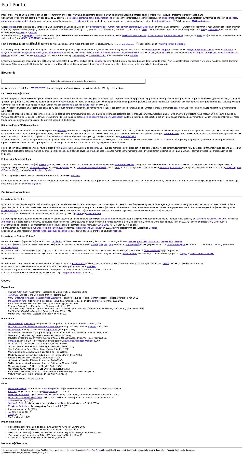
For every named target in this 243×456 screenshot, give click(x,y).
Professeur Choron (39, 167)
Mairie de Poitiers (97, 55)
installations (106, 18)
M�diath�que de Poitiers (201, 49)
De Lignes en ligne (17, 301)
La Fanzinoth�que (124, 164)
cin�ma (80, 21)
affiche (94, 244)
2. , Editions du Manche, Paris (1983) (24, 453)
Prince (166, 263)
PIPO (117, 167)
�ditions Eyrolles (33, 52)
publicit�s (142, 241)
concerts (94, 148)
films (91, 18)
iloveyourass (49, 391)
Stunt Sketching (65, 148)
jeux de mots (168, 18)
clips (97, 18)
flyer (101, 244)
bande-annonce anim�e (202, 253)
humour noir (113, 27)
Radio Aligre (40, 55)
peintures (83, 18)
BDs (171, 241)
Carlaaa (12, 341)
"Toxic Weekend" (152, 250)
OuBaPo (33, 32)
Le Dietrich (15, 52)
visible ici (117, 231)
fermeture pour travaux (170, 167)
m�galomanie (147, 27)
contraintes (213, 29)
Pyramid (160, 52)
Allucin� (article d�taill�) (172, 44)
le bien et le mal (155, 35)
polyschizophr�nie (130, 27)
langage (98, 61)
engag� (28, 35)
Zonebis (153, 228)
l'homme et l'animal (173, 35)
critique (19, 21)
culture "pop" (89, 104)
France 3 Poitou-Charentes (106, 52)
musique (151, 49)
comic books (68, 104)
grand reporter (8, 21)
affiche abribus (130, 253)
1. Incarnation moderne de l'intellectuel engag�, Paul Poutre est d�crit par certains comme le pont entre (44, 450)
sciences (233, 18)
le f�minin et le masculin (134, 35)
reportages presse (73, 272)
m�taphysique (99, 27)
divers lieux (97, 301)
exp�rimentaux (9, 210)
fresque (178, 241)
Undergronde (14, 329)
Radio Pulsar (78, 263)
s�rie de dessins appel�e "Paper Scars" (102, 117)
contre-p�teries (33, 183)
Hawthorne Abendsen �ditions (78, 341)
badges (164, 241)
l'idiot (199, 35)
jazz (176, 108)
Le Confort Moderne (53, 52)
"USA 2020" (22, 292)
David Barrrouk (93, 213)
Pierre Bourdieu (171, 133)
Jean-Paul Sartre (94, 450)
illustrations (154, 241)
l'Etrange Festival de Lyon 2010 (48, 228)
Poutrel (99, 64)
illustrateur (31, 21)
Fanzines (75, 175)
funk (183, 108)
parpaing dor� (132, 244)
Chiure (11, 400)
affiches (132, 241)
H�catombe (52, 329)
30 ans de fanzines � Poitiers (91, 167)
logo (111, 244)
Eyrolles (92, 326)
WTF (144, 29)
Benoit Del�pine (9, 247)
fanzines (134, 55)
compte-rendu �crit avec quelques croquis (54, 231)
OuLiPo (20, 32)
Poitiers (42, 164)
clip (105, 244)
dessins (74, 18)
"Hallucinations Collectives (88, 228)
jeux (203, 29)
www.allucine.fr (128, 44)
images (12, 27)
